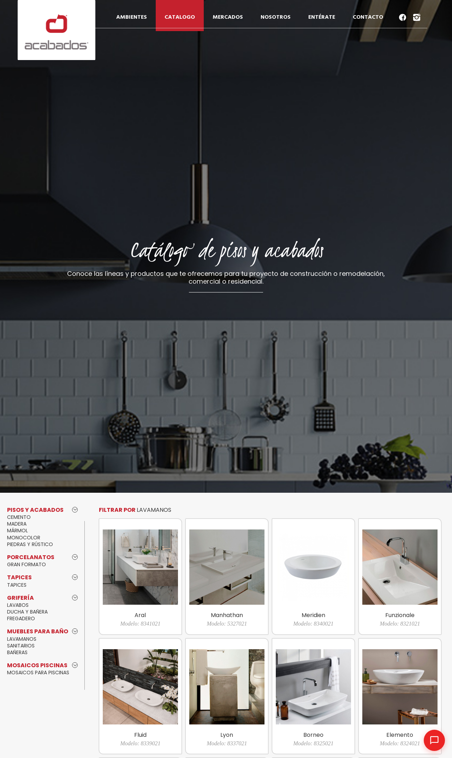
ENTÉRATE (321, 17)
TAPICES (16, 584)
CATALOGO (180, 17)
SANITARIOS (21, 645)
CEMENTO (19, 517)
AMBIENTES (131, 17)
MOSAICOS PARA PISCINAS (38, 672)
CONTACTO (368, 17)
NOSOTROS (276, 17)
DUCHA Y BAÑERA (27, 611)
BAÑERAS (17, 652)
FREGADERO (21, 618)
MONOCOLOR (23, 537)
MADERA (16, 523)
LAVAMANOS (21, 638)
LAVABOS (18, 605)
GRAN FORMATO (26, 564)
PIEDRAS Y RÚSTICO (30, 544)
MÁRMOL (17, 530)
